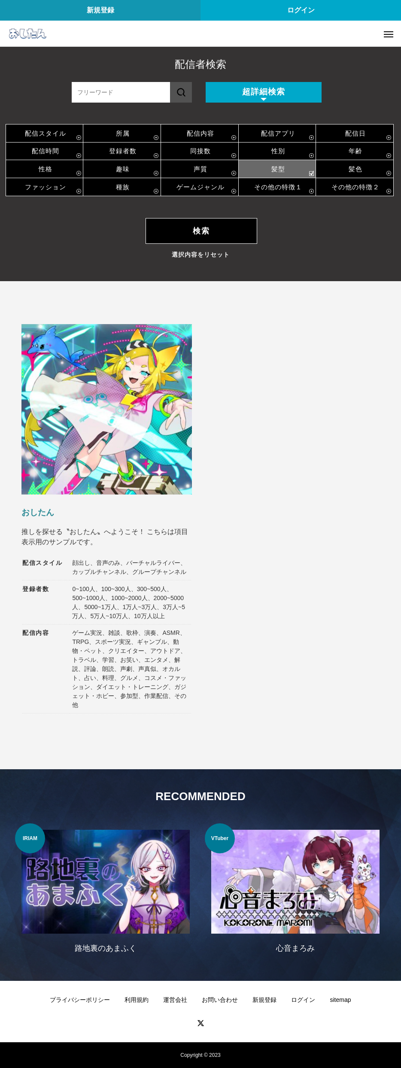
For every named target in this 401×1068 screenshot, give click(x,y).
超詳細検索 (263, 91)
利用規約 (137, 999)
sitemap (340, 999)
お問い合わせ (220, 999)
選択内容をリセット (201, 254)
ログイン (301, 10)
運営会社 (175, 999)
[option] (105, 893)
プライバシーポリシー (80, 999)
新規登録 (100, 10)
